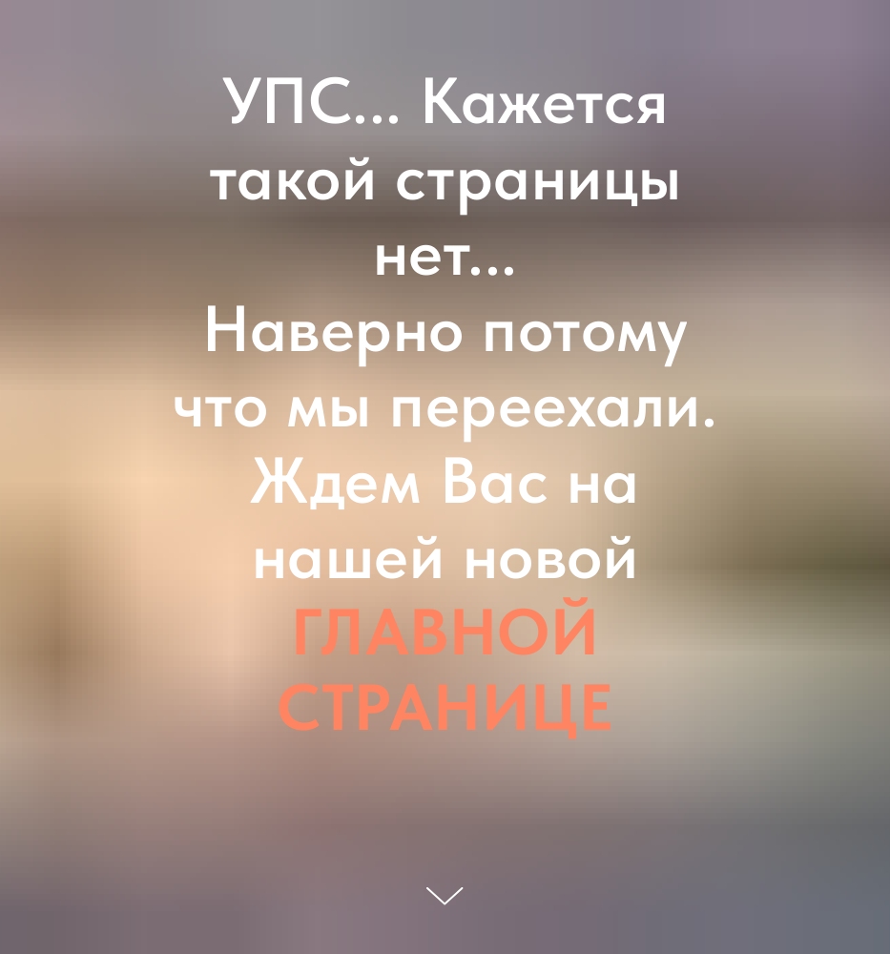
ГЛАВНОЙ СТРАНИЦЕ (445, 669)
